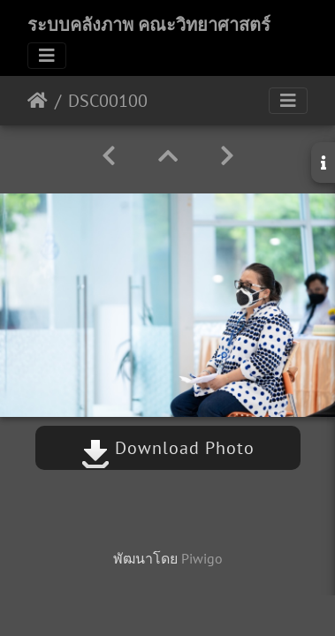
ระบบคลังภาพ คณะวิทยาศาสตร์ (148, 24)
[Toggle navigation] (46, 55)
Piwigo (202, 558)
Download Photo (168, 447)
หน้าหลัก (37, 100)
